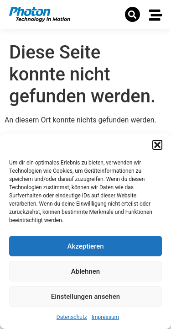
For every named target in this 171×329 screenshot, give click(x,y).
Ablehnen (85, 271)
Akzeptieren (85, 246)
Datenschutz (72, 317)
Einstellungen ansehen (85, 296)
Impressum (105, 317)
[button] (157, 144)
